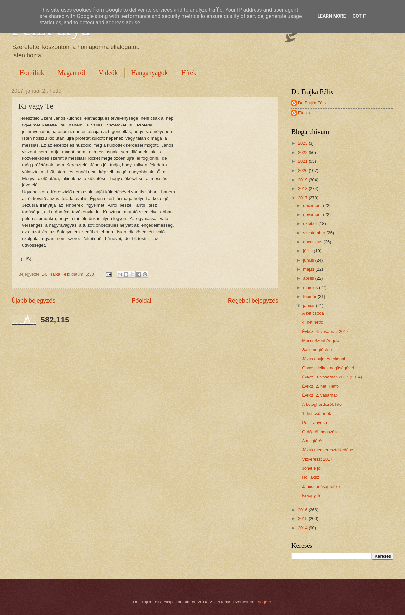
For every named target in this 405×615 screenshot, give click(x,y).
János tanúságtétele (321, 486)
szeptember (314, 232)
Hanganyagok (149, 72)
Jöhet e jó (311, 468)
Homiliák (31, 72)
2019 (303, 179)
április (309, 278)
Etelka (304, 112)
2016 (303, 509)
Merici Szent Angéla (320, 340)
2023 (303, 143)
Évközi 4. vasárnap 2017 (325, 331)
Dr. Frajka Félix (312, 102)
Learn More (331, 16)
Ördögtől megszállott (321, 431)
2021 (303, 161)
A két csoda (313, 313)
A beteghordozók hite (322, 404)
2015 (303, 518)
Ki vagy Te (311, 495)
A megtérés (312, 440)
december (313, 205)
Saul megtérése (317, 349)
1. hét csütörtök (316, 413)
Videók (108, 72)
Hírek (189, 72)
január (309, 305)
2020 (303, 170)
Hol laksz (310, 477)
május (309, 269)
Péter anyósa (314, 422)
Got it (359, 16)
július (308, 250)
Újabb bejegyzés (33, 300)
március (311, 287)
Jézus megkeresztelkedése (327, 449)
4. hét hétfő (312, 322)
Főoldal (141, 300)
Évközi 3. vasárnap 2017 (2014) (332, 377)
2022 (303, 152)
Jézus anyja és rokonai (323, 358)
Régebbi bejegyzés (253, 300)
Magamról (71, 72)
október (310, 223)
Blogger (263, 602)
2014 (303, 527)
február (310, 296)
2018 (303, 188)
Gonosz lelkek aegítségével (328, 367)
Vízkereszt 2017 (317, 459)
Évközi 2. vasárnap (320, 395)
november (313, 214)
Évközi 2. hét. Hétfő (320, 386)
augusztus (313, 241)
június (309, 260)
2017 (303, 197)
